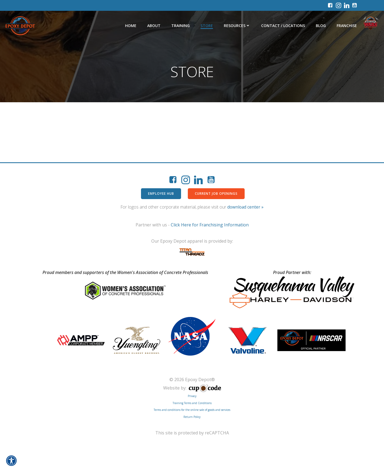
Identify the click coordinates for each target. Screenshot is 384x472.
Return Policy (192, 417)
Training (180, 25)
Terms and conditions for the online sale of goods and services (192, 410)
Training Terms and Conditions (192, 403)
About (153, 25)
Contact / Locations (283, 25)
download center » (245, 207)
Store (207, 25)
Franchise (347, 25)
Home (130, 25)
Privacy (192, 396)
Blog (321, 25)
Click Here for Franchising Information (210, 225)
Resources (237, 25)
